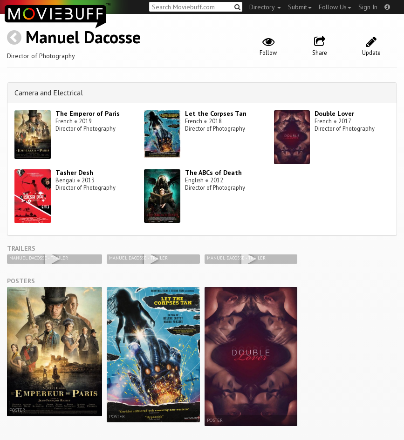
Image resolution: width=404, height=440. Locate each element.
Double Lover (334, 113)
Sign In (367, 7)
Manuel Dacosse (83, 37)
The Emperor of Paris (87, 113)
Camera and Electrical (48, 92)
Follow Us (335, 7)
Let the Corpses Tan (216, 113)
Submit (300, 7)
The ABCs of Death (213, 172)
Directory (265, 7)
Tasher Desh (74, 172)
